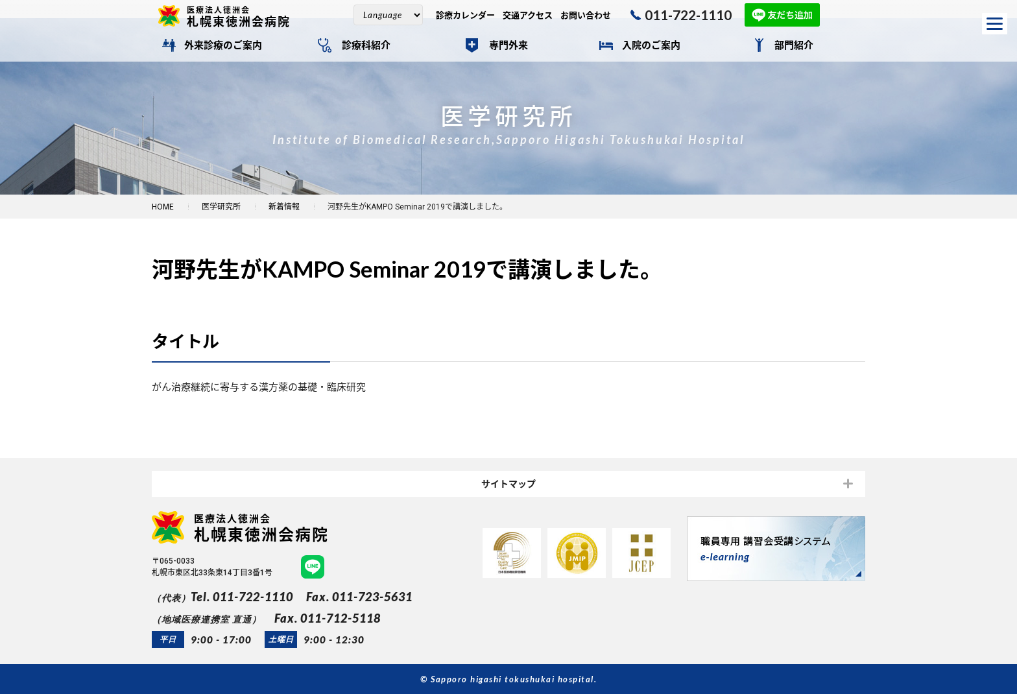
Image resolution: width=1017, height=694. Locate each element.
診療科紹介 (366, 45)
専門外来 (508, 45)
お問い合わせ (585, 15)
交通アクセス (528, 15)
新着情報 (284, 206)
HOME (163, 206)
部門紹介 (793, 45)
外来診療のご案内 (223, 45)
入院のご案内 (651, 45)
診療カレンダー (465, 15)
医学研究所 (221, 206)
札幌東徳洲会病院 (244, 16)
